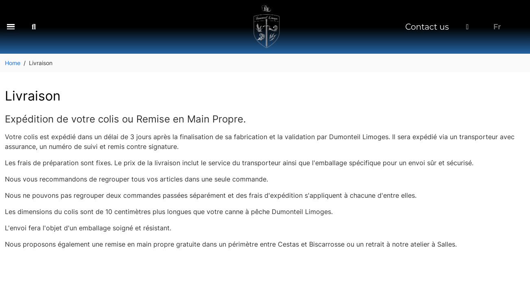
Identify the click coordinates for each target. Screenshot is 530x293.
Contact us (427, 27)
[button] (10, 26)
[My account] (467, 27)
